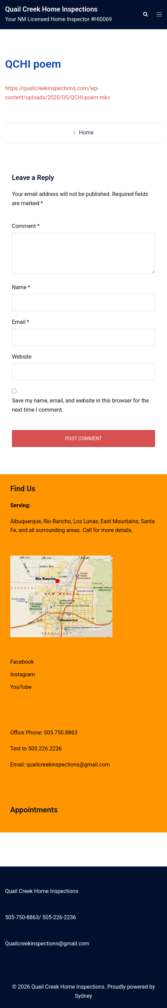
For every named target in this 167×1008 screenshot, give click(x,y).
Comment (26, 226)
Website (21, 356)
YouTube (20, 687)
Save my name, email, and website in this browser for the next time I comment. (80, 405)
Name (21, 287)
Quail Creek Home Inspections (51, 9)
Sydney (83, 996)
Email (20, 322)
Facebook (22, 662)
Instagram (22, 674)
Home (86, 132)
